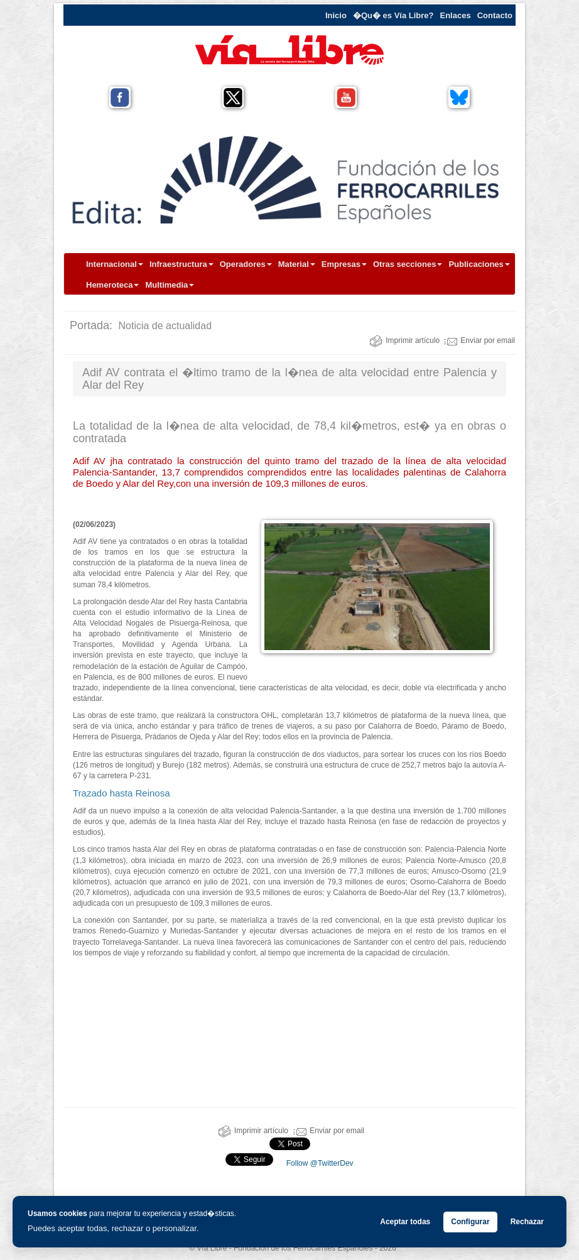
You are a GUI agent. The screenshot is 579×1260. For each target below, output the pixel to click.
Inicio (336, 15)
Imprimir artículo (404, 340)
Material (296, 264)
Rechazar (527, 1221)
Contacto (494, 15)
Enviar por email (479, 340)
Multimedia (169, 285)
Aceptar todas (405, 1221)
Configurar (470, 1221)
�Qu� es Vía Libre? (393, 15)
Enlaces (455, 15)
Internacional (114, 264)
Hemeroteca (112, 285)
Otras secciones (407, 264)
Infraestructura (181, 264)
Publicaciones (478, 264)
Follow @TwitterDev (318, 1163)
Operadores (246, 264)
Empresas (344, 264)
